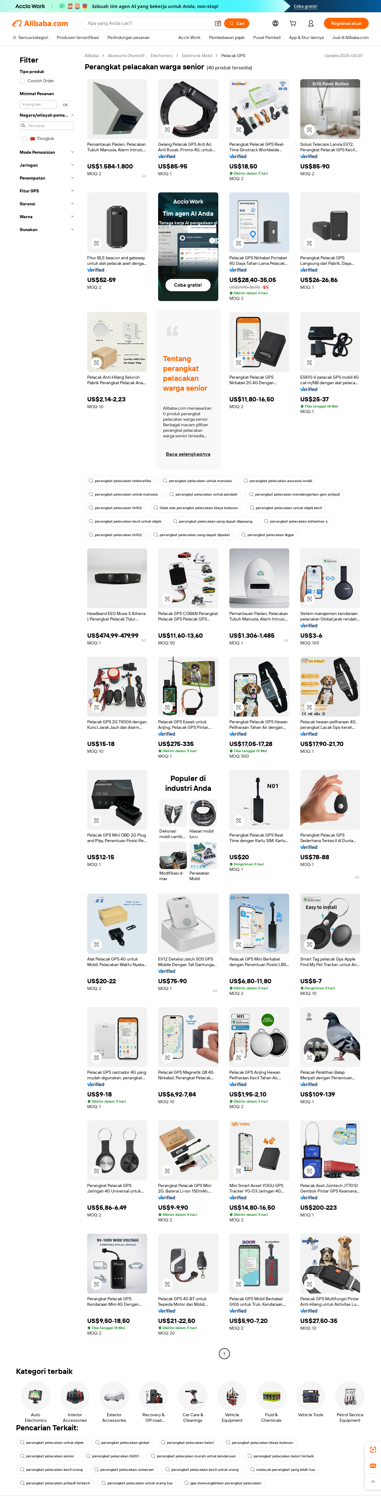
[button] (218, 23)
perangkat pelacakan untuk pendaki (203, 494)
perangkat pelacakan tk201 (112, 1456)
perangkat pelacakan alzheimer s (296, 521)
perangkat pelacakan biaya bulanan (259, 1442)
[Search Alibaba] (148, 23)
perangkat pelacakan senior (47, 1456)
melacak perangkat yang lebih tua (282, 1469)
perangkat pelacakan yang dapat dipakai (192, 534)
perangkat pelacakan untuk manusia (197, 480)
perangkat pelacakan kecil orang (51, 1469)
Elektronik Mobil (197, 55)
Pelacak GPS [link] (233, 55)
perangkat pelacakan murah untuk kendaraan (193, 1456)
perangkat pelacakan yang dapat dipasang (212, 521)
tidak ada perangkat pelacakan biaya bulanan (196, 507)
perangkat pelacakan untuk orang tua (137, 1483)
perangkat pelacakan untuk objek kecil (286, 507)
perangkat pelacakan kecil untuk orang (202, 1469)
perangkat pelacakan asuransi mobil (277, 480)
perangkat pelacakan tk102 (115, 507)
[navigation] (46, 705)
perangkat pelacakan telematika (120, 480)
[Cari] (236, 23)
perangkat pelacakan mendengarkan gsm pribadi (294, 494)
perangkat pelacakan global (122, 1442)
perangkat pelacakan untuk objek (52, 1442)
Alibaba (92, 55)
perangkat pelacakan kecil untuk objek (125, 521)
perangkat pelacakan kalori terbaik (280, 1456)
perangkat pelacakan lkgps (267, 534)
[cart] (294, 24)
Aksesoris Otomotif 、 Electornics (140, 55)
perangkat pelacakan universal (124, 1469)
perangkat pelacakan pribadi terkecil (55, 1483)
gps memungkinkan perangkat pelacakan (222, 1483)
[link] (373, 1450)
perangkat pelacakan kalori (187, 1442)
